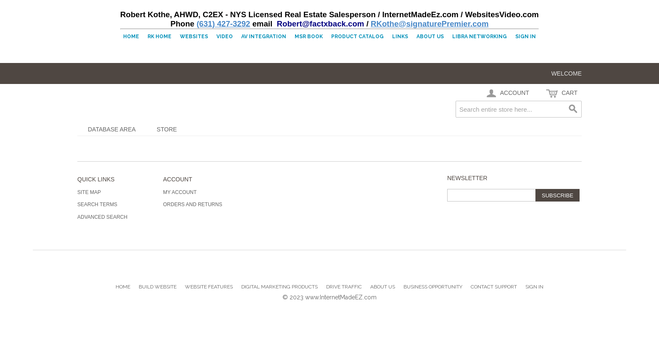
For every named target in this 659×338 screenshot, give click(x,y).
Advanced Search (102, 217)
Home (131, 36)
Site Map (89, 192)
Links (400, 36)
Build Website (158, 287)
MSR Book (309, 36)
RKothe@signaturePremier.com (430, 23)
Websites (194, 36)
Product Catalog (357, 36)
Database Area (112, 129)
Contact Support (494, 287)
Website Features (209, 287)
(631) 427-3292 (223, 23)
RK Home (159, 36)
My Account (180, 192)
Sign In (525, 36)
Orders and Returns (192, 204)
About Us (430, 36)
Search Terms (97, 204)
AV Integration (263, 36)
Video (224, 36)
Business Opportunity (432, 287)
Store (167, 129)
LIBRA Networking (479, 36)
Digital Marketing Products (279, 287)
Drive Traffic (344, 287)
